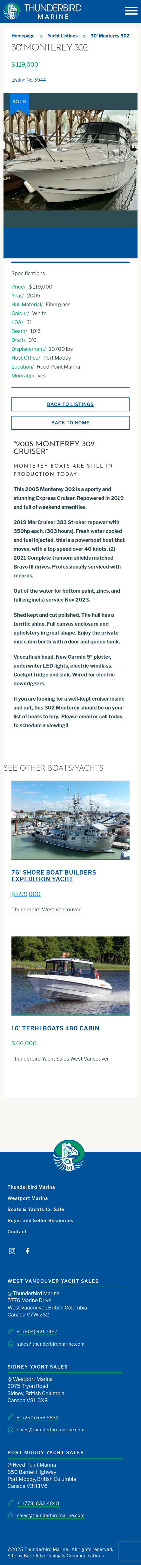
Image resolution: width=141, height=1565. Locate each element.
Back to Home (70, 422)
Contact (17, 1231)
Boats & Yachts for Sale (36, 1209)
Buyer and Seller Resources (41, 1220)
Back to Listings (70, 404)
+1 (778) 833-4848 (38, 1503)
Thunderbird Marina (31, 1187)
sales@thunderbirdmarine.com (50, 1344)
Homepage (23, 35)
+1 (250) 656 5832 (38, 1417)
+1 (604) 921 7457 (37, 1331)
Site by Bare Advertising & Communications (56, 1555)
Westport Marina (28, 1198)
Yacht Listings (63, 35)
